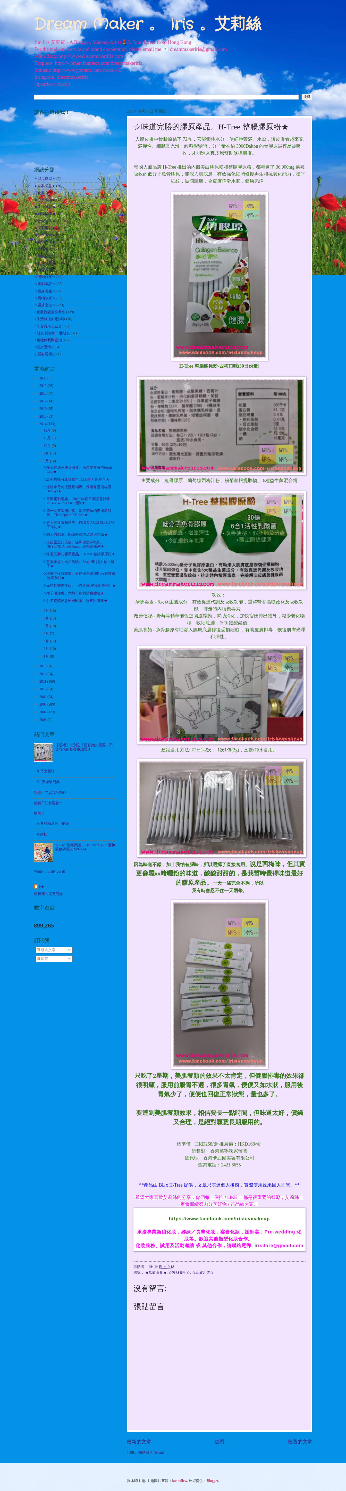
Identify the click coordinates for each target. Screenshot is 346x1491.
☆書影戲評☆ (45, 284)
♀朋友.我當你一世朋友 (52, 333)
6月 (47, 618)
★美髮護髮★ (45, 228)
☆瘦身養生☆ (179, 1272)
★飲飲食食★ (156, 1272)
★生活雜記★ (45, 207)
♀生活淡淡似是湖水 (49, 319)
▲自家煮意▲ (44, 186)
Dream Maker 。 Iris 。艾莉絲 (147, 25)
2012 (43, 674)
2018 (43, 393)
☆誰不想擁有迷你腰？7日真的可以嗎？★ (76, 479)
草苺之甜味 (46, 771)
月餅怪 (42, 834)
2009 (43, 697)
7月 (47, 610)
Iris (42, 887)
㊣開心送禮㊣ (45, 354)
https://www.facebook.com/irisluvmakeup (219, 1218)
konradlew (179, 1481)
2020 (43, 378)
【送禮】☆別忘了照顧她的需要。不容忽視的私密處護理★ (84, 747)
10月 (48, 446)
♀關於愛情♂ (44, 347)
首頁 (219, 1441)
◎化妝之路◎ (45, 193)
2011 (43, 681)
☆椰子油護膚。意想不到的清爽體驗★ (73, 593)
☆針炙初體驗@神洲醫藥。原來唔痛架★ (75, 601)
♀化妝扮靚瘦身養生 (49, 312)
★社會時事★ (45, 221)
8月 (47, 461)
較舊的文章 (300, 1441)
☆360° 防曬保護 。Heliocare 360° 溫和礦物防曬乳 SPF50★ (85, 847)
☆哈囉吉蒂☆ (45, 270)
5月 (47, 626)
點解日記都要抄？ (48, 803)
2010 (43, 689)
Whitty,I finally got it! (49, 871)
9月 (47, 453)
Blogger (212, 1481)
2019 (43, 386)
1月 (47, 656)
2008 (43, 704)
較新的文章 (139, 1441)
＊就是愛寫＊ (45, 179)
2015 (43, 416)
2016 (43, 409)
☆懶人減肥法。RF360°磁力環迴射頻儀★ (75, 534)
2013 (43, 666)
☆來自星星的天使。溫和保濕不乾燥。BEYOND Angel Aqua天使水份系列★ (73, 544)
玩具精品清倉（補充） (55, 823)
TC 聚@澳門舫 (48, 782)
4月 (47, 633)
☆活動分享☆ (45, 277)
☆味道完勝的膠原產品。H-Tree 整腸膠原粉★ (79, 554)
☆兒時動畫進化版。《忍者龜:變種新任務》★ (79, 585)
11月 (48, 438)
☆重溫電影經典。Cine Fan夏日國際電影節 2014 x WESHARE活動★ (76, 501)
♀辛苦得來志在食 (48, 326)
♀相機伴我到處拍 (48, 340)
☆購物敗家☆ (45, 298)
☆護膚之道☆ (203, 1272)
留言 (42, 959)
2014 (43, 424)
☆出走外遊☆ (45, 249)
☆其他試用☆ (45, 263)
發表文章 (46, 950)
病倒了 (39, 813)
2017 (43, 401)
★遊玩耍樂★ (45, 242)
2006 (43, 720)
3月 (47, 641)
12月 (48, 430)
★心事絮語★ (45, 200)
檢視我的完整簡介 (48, 894)
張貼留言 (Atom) (151, 1452)
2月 (47, 649)
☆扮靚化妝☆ (45, 256)
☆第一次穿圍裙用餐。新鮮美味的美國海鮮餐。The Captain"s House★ (77, 513)
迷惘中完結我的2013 (50, 793)
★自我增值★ (45, 214)
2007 (43, 712)
